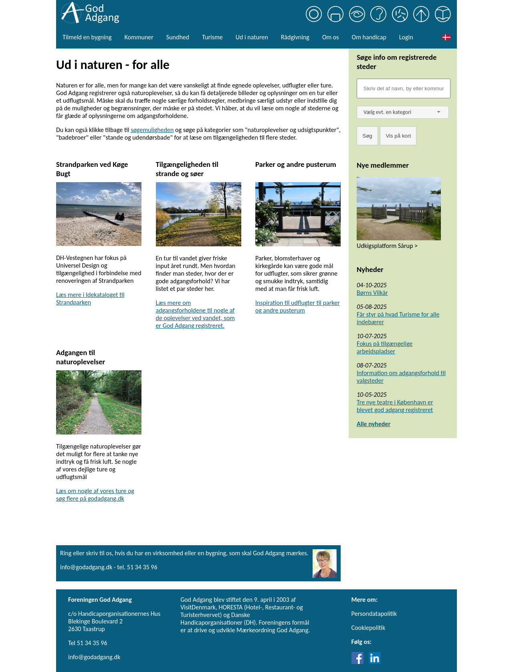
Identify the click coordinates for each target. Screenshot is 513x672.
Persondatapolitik (374, 613)
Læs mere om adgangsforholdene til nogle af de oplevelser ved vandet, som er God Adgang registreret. (195, 314)
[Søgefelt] (403, 88)
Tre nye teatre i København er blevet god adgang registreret (395, 406)
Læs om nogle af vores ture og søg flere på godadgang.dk (95, 494)
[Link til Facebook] (359, 662)
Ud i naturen (252, 37)
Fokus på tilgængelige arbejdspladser (384, 347)
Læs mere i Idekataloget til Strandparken (90, 298)
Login (406, 37)
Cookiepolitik (368, 627)
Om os (330, 37)
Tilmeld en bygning (87, 37)
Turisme (212, 37)
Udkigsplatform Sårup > (387, 246)
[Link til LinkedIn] (375, 662)
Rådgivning (295, 37)
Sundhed (177, 37)
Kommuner (138, 37)
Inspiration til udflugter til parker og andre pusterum (297, 306)
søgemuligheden (152, 130)
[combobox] (403, 112)
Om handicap (369, 37)
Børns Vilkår (372, 292)
